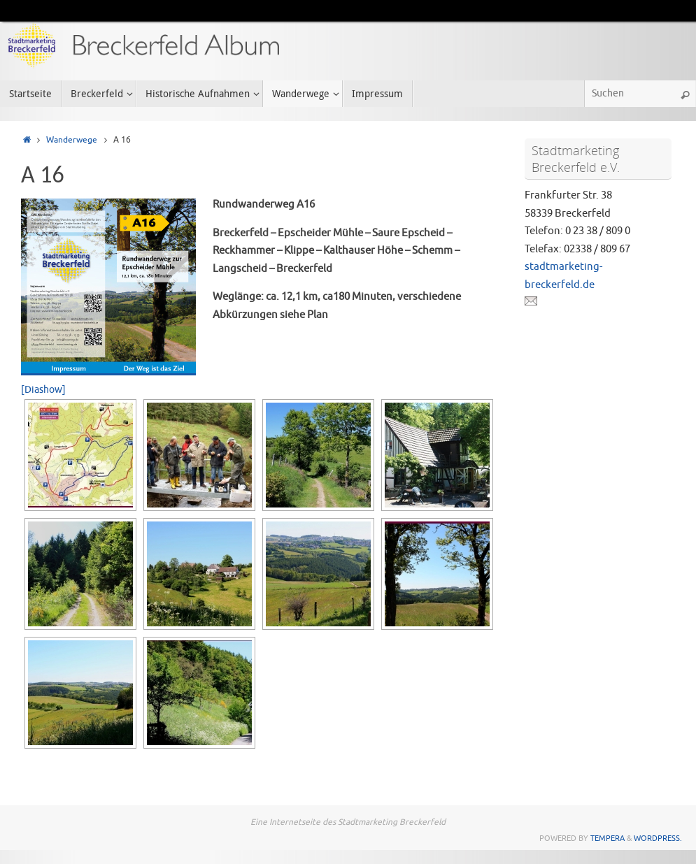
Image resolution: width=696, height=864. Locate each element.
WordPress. (658, 838)
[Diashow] (43, 390)
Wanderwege (71, 140)
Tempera (607, 838)
